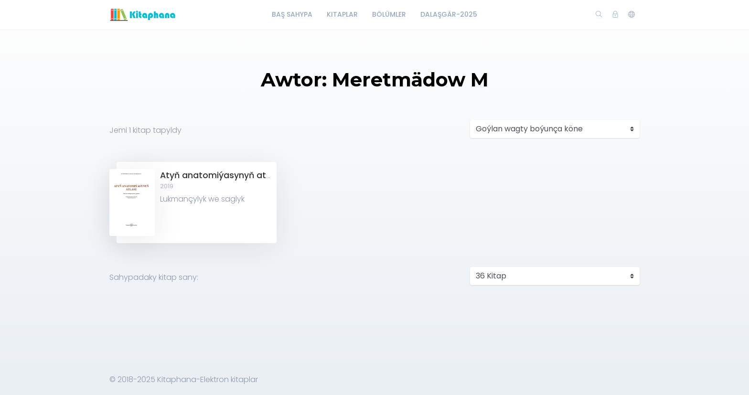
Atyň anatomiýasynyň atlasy (221, 175)
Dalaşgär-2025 (448, 14)
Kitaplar (342, 14)
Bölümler (389, 14)
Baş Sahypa (292, 14)
